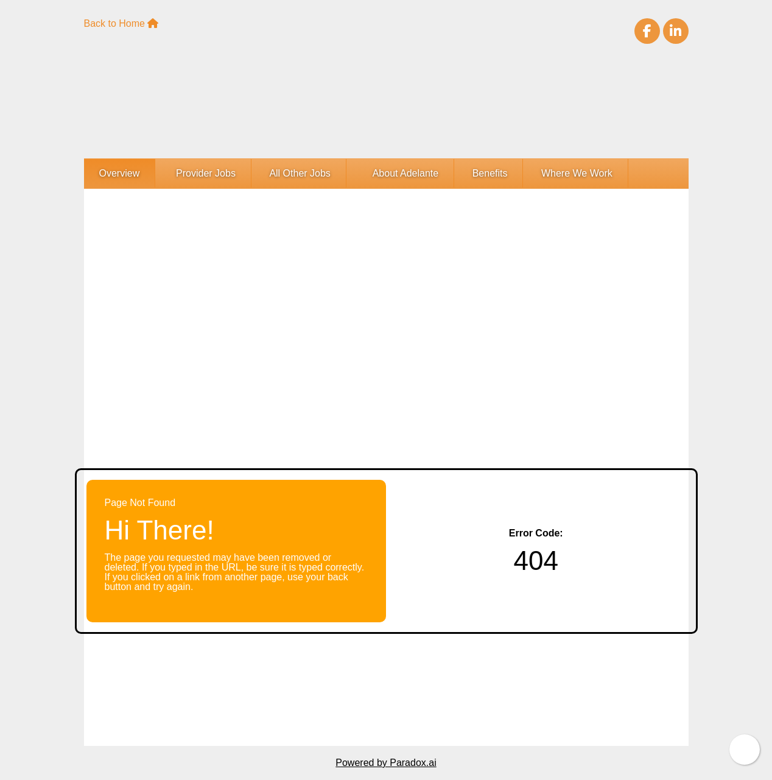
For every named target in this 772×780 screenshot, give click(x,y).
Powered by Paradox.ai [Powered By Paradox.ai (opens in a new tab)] (385, 762)
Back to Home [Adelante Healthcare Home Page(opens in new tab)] (121, 23)
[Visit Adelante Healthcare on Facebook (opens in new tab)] (647, 31)
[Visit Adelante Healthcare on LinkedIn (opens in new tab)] (676, 31)
